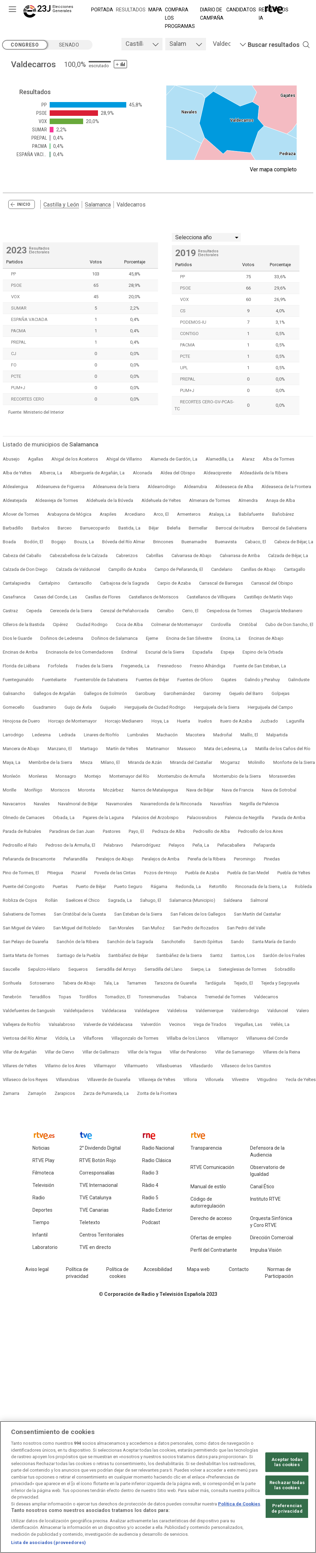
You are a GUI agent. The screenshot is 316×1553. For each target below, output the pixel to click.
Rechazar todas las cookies (287, 1485)
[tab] (141, 44)
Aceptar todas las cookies (287, 1462)
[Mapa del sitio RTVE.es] (198, 1270)
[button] (268, 45)
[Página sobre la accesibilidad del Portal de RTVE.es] (158, 1270)
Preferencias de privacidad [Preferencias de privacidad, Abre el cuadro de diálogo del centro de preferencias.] (287, 1508)
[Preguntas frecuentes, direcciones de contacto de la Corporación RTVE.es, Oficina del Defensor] (239, 1270)
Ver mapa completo (273, 169)
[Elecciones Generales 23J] (49, 12)
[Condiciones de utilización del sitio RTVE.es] (37, 1270)
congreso (25, 45)
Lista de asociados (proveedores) (48, 1542)
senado (69, 45)
